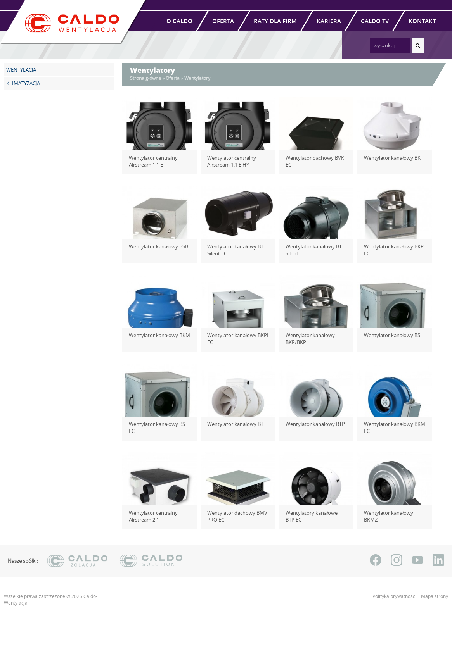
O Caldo (179, 21)
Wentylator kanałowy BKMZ (393, 512)
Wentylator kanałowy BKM (156, 335)
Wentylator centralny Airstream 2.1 (150, 516)
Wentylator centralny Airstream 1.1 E (150, 161)
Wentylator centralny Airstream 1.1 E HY (228, 161)
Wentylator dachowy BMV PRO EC (234, 516)
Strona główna (145, 78)
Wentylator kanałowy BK (389, 157)
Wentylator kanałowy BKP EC (394, 246)
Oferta (223, 21)
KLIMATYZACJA (23, 83)
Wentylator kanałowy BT (232, 423)
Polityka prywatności (394, 596)
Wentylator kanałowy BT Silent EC (232, 250)
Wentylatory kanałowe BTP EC (314, 516)
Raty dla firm (275, 21)
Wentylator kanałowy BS (389, 335)
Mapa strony (434, 596)
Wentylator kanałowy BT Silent (311, 250)
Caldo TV (375, 21)
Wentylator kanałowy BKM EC (392, 427)
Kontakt (422, 21)
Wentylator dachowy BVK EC (315, 157)
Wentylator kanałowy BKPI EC (235, 339)
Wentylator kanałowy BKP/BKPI (307, 339)
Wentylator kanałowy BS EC (157, 423)
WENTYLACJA (21, 69)
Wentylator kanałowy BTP (312, 423)
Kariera (329, 21)
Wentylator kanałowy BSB (155, 246)
